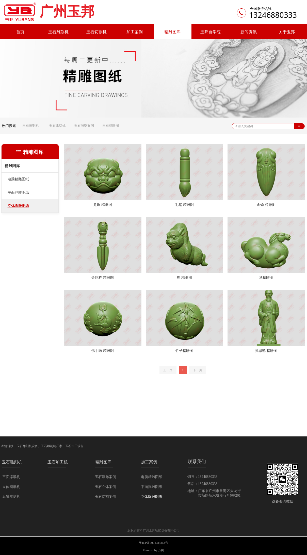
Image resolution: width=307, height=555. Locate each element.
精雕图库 (12, 166)
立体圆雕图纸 (18, 206)
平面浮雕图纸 (18, 192)
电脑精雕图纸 (18, 179)
